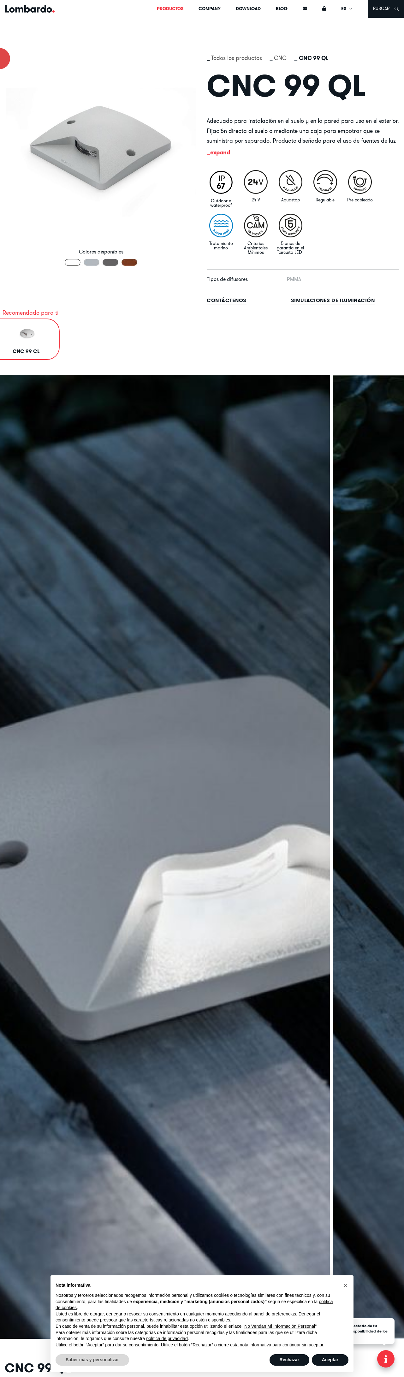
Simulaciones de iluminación (333, 300)
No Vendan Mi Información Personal (279, 1326)
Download (248, 8)
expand (220, 152)
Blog (282, 8)
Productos (170, 8)
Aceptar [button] (330, 1359)
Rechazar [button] (289, 1359)
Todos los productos (236, 58)
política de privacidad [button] (167, 1338)
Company (210, 8)
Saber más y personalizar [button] (92, 1359)
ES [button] (347, 8)
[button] (345, 1285)
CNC (280, 58)
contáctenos (227, 300)
